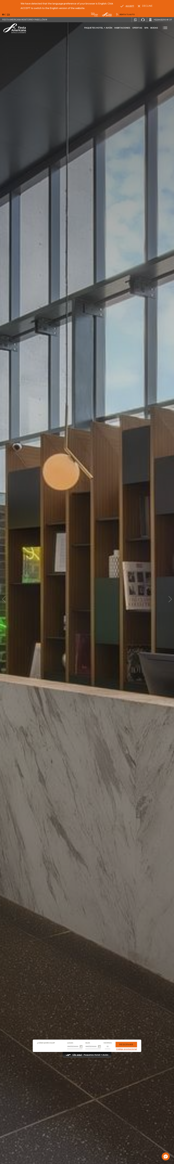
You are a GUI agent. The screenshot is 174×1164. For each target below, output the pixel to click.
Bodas (154, 28)
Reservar (126, 1044)
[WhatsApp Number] (135, 19)
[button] (166, 1156)
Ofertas (137, 28)
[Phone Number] (143, 19)
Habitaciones (122, 28)
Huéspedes (108, 1043)
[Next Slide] (170, 599)
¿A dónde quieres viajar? (46, 1043)
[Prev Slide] (3, 599)
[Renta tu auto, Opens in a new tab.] (125, 14)
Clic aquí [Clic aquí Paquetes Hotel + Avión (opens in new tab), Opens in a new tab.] (77, 1055)
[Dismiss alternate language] (145, 6)
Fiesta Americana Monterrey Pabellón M (24, 19)
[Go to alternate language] (127, 6)
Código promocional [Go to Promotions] (126, 1049)
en (8, 14)
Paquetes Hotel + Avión (98, 29)
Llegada (70, 1043)
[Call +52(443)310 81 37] (160, 19)
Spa (146, 28)
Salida (87, 1043)
